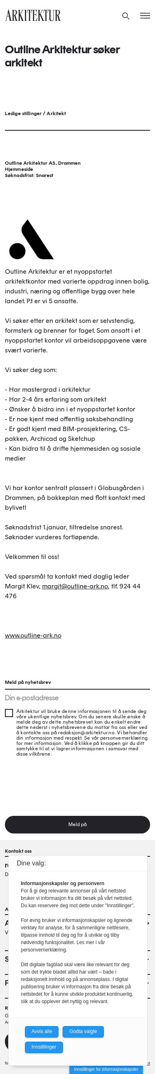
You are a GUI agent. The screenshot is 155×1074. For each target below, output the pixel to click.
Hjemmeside (19, 169)
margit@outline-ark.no (75, 586)
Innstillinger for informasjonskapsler (106, 1069)
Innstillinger (43, 1047)
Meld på (77, 824)
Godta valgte (83, 1031)
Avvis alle (41, 1031)
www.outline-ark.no (33, 635)
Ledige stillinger (23, 113)
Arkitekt (56, 113)
